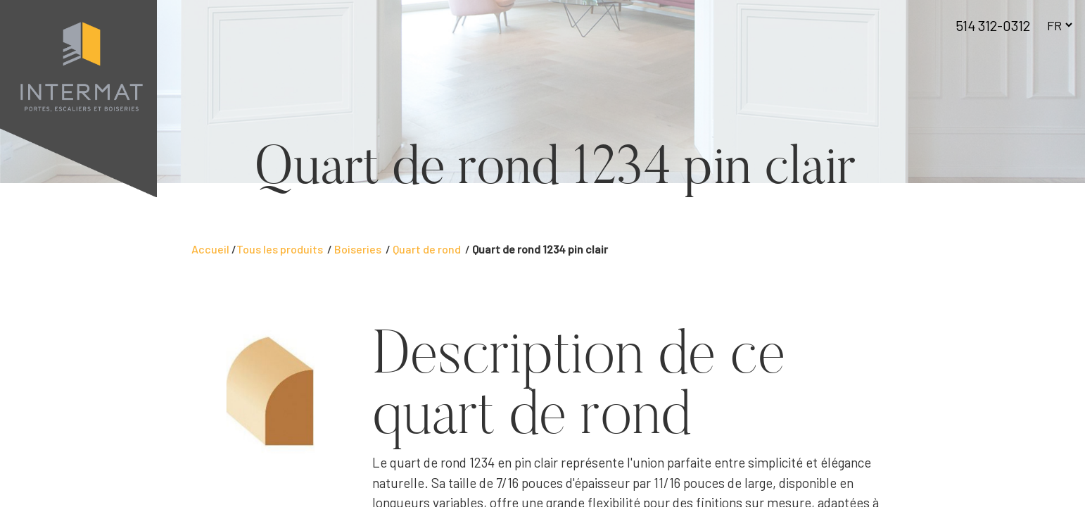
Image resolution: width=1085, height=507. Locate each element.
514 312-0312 (993, 25)
